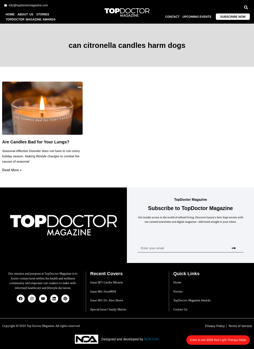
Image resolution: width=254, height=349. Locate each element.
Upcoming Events (197, 16)
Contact (172, 16)
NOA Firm (151, 339)
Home (10, 14)
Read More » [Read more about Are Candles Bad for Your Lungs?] (12, 170)
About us (25, 14)
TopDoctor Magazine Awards (30, 19)
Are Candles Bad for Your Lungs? (35, 142)
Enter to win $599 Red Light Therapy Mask (224, 338)
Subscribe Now (233, 16)
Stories (42, 14)
